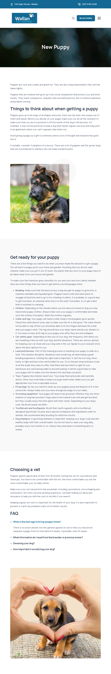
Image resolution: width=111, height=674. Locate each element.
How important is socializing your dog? (34, 549)
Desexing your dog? (24, 543)
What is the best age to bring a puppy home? (37, 521)
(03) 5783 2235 (89, 4)
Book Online (86, 18)
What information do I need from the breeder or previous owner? (48, 537)
